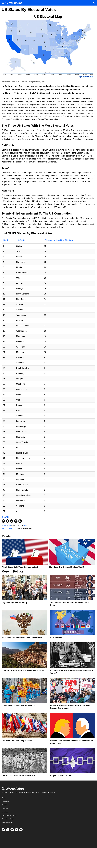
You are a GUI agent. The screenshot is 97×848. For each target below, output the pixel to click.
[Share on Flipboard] (3, 521)
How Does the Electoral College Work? (66, 567)
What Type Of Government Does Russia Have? (22, 638)
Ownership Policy (7, 822)
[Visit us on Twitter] (12, 829)
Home (4, 798)
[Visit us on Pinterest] (16, 829)
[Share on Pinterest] (16, 521)
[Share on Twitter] (11, 521)
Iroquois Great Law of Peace (63, 776)
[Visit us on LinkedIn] (21, 829)
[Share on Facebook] (7, 521)
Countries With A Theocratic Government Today (23, 670)
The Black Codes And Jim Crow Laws (18, 776)
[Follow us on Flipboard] (3, 829)
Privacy (4, 805)
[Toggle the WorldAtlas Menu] (3, 3)
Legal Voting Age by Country (14, 603)
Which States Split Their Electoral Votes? (20, 567)
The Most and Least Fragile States (17, 741)
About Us (5, 812)
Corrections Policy (8, 819)
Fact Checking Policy (9, 815)
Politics (25, 525)
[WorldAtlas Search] (94, 3)
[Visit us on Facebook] (7, 829)
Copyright (5, 808)
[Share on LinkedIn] (20, 521)
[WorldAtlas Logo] (15, 3)
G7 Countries (56, 638)
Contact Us (5, 801)
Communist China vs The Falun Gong (18, 705)
